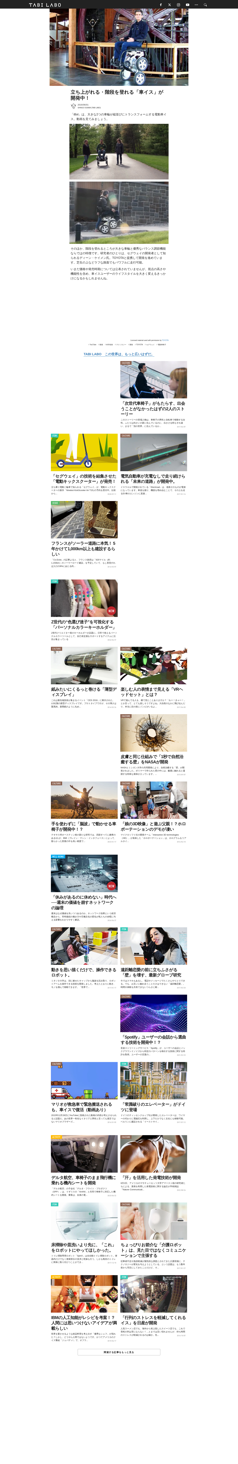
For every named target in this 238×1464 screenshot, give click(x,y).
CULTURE (126, 365)
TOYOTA (165, 342)
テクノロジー (121, 347)
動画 (101, 347)
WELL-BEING (58, 858)
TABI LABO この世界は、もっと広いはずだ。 (119, 356)
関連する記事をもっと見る (119, 1354)
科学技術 (109, 347)
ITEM (54, 437)
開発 (131, 347)
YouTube (93, 347)
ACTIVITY (56, 1139)
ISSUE (55, 505)
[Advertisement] (119, 1418)
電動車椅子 (162, 347)
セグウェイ (150, 347)
